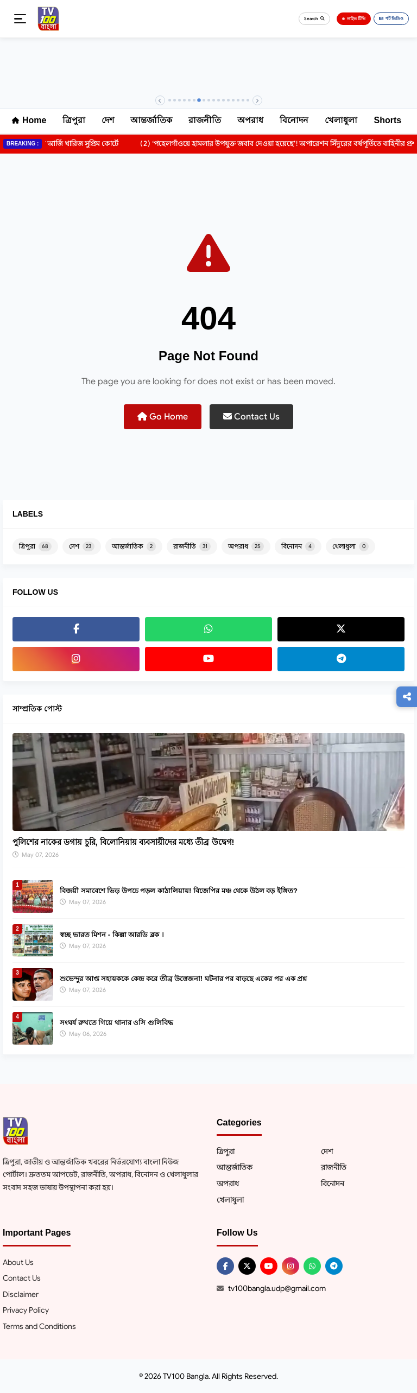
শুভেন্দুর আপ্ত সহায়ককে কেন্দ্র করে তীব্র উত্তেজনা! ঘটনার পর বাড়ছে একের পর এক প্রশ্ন (183, 979)
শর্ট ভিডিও (391, 18)
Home (29, 120)
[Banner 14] (233, 100)
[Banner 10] (213, 100)
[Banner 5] (189, 100)
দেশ (108, 120)
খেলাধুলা (341, 120)
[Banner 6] (194, 100)
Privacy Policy (26, 1310)
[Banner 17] (248, 100)
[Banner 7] (199, 101)
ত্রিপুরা (73, 120)
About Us (18, 1262)
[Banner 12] (223, 100)
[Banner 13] (228, 100)
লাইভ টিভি (353, 18)
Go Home (162, 416)
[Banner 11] (218, 100)
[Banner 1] (169, 100)
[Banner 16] (243, 100)
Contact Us (251, 416)
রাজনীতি (204, 120)
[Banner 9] (208, 100)
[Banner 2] (174, 100)
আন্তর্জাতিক (151, 120)
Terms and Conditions (39, 1326)
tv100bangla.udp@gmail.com (277, 1288)
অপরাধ (250, 120)
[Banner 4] (184, 100)
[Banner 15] (238, 100)
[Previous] (160, 100)
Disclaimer (21, 1294)
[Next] (257, 100)
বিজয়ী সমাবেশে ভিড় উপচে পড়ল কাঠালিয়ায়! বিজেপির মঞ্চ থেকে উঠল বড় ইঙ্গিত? (179, 891)
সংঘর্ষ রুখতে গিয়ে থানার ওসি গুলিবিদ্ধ (116, 1023)
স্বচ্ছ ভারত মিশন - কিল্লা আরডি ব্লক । (112, 935)
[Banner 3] (179, 100)
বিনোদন (294, 120)
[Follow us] (406, 696)
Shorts (387, 120)
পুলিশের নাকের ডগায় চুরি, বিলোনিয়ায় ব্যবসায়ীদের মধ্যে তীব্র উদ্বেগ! (123, 842)
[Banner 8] (204, 100)
